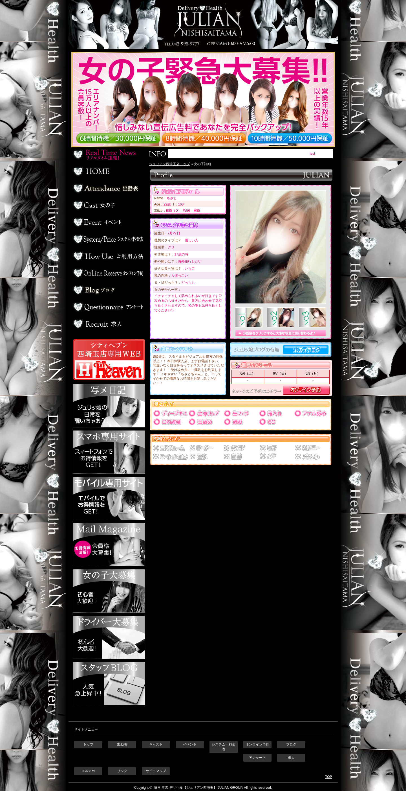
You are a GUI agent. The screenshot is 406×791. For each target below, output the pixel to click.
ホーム (108, 171)
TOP (328, 777)
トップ (88, 744)
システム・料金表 (223, 746)
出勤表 (108, 188)
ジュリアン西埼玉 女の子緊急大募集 (206, 99)
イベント (108, 222)
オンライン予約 (108, 273)
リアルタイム (108, 154)
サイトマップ (156, 771)
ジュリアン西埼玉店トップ (169, 164)
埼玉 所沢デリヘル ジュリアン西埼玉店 (203, 24)
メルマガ (88, 771)
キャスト (156, 744)
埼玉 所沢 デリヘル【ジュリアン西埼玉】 (185, 788)
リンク (122, 771)
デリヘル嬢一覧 (108, 205)
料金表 (108, 239)
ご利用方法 (108, 256)
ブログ (108, 290)
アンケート (108, 307)
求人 (108, 324)
